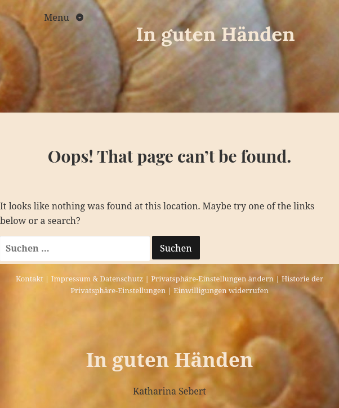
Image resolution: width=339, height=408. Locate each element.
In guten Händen (215, 34)
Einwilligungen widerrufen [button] (221, 290)
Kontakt (29, 279)
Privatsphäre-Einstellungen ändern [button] (212, 279)
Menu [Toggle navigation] (58, 17)
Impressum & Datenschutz (97, 279)
